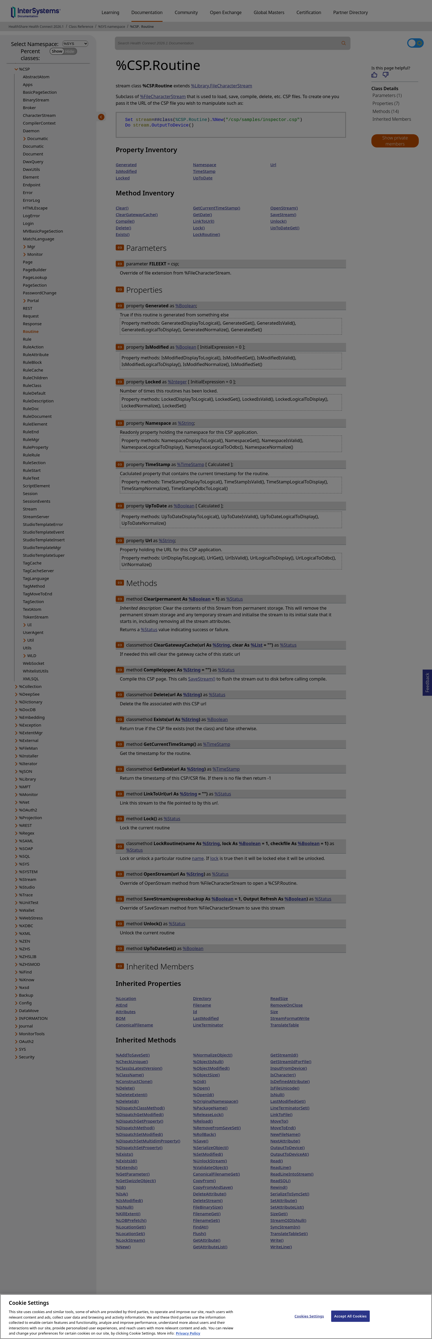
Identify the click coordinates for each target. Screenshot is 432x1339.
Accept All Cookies (350, 1321)
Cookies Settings (309, 1321)
